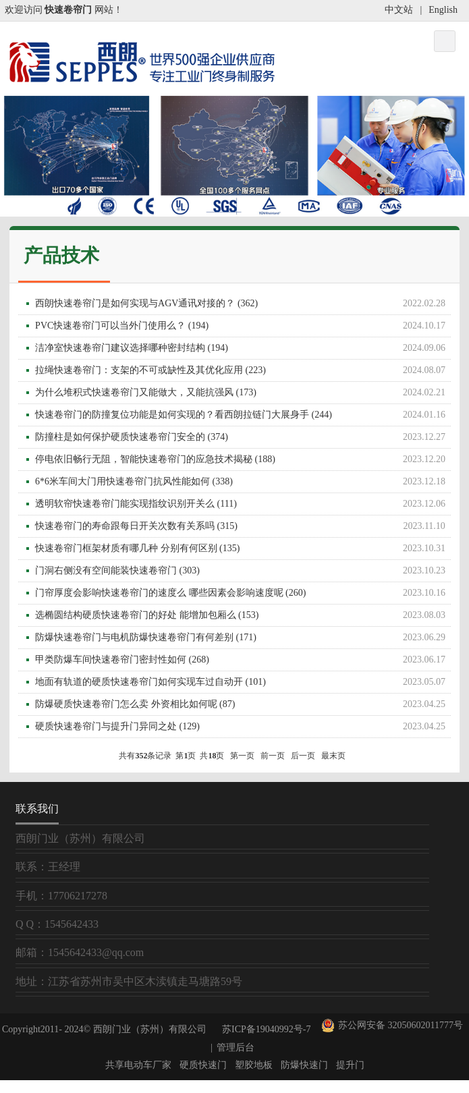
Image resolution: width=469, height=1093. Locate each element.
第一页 (242, 755)
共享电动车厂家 (138, 1065)
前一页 (272, 755)
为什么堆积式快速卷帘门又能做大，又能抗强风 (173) (243, 393)
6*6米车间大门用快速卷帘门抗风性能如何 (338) (243, 482)
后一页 (303, 755)
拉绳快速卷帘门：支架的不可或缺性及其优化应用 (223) (243, 370)
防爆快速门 (304, 1065)
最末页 (333, 755)
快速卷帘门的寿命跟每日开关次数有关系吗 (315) (243, 526)
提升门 (350, 1065)
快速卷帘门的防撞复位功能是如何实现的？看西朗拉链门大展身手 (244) (243, 415)
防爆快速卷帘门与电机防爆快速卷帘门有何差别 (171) (243, 638)
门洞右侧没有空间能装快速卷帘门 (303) (243, 571)
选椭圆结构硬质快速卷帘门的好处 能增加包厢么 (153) (243, 615)
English (443, 10)
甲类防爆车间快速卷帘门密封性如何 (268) (243, 660)
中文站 (399, 10)
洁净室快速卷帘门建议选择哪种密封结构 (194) (243, 348)
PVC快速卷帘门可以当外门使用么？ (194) (243, 326)
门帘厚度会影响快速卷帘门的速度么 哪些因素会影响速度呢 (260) (243, 593)
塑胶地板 (254, 1065)
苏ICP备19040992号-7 (266, 1029)
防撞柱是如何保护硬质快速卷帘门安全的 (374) (243, 437)
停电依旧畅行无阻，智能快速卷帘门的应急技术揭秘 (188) (243, 459)
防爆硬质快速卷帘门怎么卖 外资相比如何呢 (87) (243, 704)
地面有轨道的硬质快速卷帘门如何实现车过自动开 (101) (243, 682)
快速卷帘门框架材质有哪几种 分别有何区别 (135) (243, 548)
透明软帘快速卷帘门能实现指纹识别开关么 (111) (243, 504)
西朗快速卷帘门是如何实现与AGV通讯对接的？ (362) (243, 304)
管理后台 (235, 1047)
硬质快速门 (203, 1065)
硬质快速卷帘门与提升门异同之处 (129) (243, 727)
